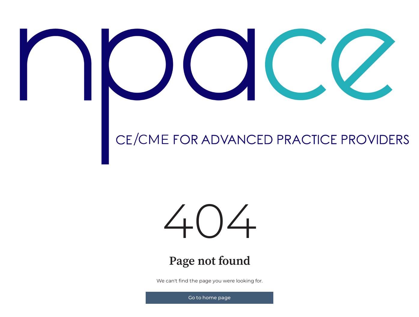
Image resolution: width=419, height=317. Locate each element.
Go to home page (209, 297)
